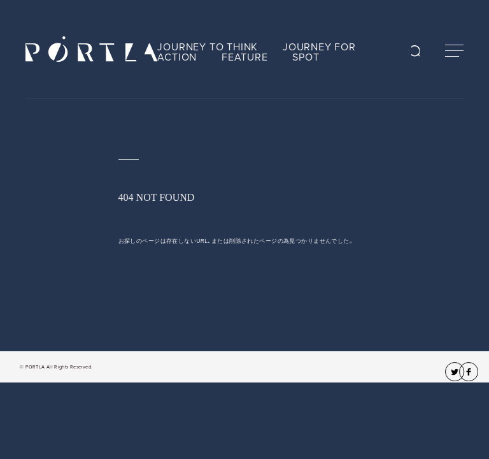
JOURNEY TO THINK (207, 47)
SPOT (305, 57)
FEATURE (245, 57)
